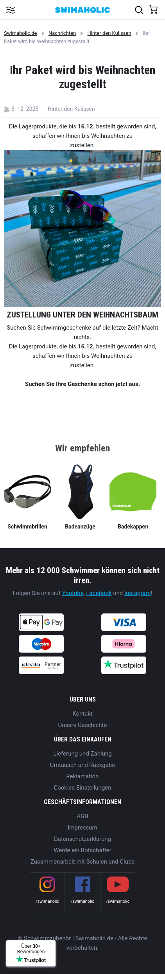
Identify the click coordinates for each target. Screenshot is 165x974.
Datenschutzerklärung (82, 838)
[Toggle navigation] (10, 9)
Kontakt (82, 713)
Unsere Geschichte (82, 725)
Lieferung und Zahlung (82, 753)
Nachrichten (62, 33)
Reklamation (82, 776)
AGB (82, 816)
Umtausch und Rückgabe (82, 764)
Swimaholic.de (20, 33)
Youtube (73, 593)
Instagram (137, 593)
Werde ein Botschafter (82, 850)
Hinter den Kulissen (109, 33)
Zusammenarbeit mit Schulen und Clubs (82, 861)
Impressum (82, 827)
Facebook (98, 593)
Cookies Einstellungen (82, 787)
